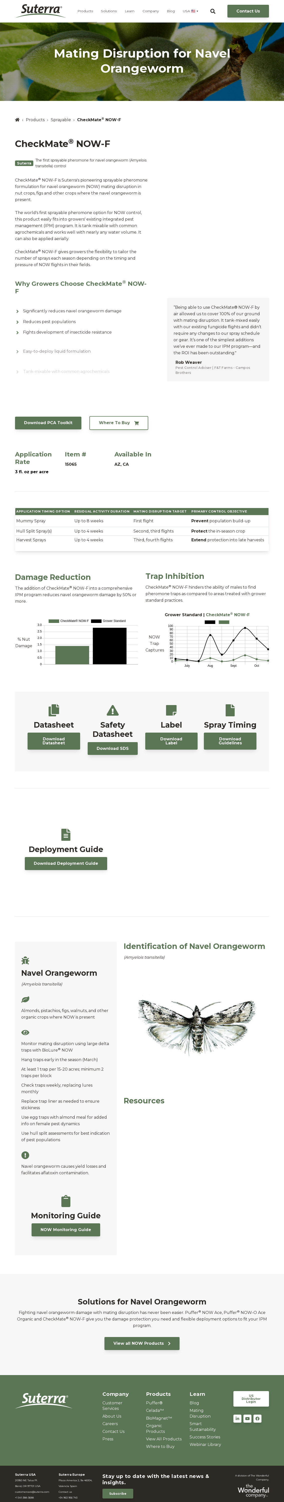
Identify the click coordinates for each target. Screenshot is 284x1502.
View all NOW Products (142, 1343)
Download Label (171, 741)
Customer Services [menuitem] (112, 1406)
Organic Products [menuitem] (155, 1428)
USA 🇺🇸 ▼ (190, 11)
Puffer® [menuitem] (154, 1403)
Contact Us (248, 11)
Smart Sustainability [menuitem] (203, 1426)
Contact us (65, 1491)
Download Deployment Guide (66, 863)
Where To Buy (119, 422)
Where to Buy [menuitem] (160, 1446)
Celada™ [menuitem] (155, 1410)
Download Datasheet (54, 741)
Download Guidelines (230, 741)
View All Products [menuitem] (164, 1439)
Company (151, 11)
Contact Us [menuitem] (113, 1431)
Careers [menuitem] (110, 1423)
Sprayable (61, 119)
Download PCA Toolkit (48, 422)
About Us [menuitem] (111, 1416)
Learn (129, 11)
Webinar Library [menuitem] (205, 1444)
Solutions (109, 11)
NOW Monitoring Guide (66, 1229)
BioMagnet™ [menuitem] (159, 1418)
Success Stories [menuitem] (205, 1437)
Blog (171, 11)
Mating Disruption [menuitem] (200, 1413)
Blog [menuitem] (194, 1403)
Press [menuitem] (107, 1439)
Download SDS (113, 748)
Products (85, 11)
